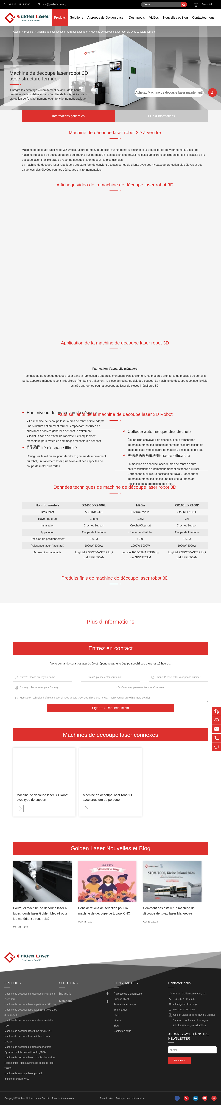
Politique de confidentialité (130, 1098)
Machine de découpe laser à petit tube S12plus (30, 1004)
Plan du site (106, 1098)
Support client (121, 999)
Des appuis (137, 21)
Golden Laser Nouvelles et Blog (110, 848)
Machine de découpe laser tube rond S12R (28, 1031)
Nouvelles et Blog (175, 21)
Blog (116, 1025)
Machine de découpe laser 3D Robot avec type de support (42, 797)
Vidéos (154, 21)
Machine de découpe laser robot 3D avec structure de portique (108, 797)
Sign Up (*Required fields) (110, 708)
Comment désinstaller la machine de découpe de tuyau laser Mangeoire (169, 910)
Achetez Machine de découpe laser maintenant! (169, 92)
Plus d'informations (161, 116)
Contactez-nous (203, 21)
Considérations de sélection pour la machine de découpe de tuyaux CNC (104, 910)
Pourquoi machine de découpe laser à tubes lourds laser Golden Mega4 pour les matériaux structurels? (40, 913)
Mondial (207, 4)
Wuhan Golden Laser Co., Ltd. (34, 1098)
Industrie (84, 993)
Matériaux (84, 1001)
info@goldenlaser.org (54, 4)
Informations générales (68, 116)
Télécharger (120, 1009)
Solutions (76, 21)
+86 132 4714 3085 (17, 4)
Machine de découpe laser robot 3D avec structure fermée (123, 31)
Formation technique (125, 1004)
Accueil (17, 31)
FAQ (116, 1015)
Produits (60, 21)
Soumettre (179, 1060)
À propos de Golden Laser (106, 21)
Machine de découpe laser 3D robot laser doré (62, 31)
